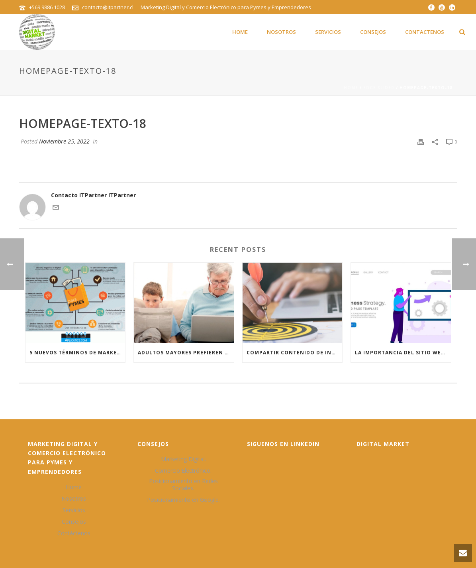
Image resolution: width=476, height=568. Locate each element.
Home (240, 31)
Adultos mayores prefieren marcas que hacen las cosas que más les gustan (186, 352)
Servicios (328, 31)
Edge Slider (378, 87)
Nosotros (281, 31)
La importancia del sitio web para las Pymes (403, 352)
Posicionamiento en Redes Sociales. (183, 485)
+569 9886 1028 (47, 7)
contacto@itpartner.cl (107, 7)
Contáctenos (73, 533)
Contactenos (424, 31)
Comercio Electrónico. (183, 470)
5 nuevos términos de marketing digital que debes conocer (77, 352)
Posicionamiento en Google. (183, 499)
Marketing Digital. (183, 459)
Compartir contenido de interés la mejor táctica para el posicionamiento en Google (295, 352)
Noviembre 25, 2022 (64, 141)
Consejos (373, 31)
